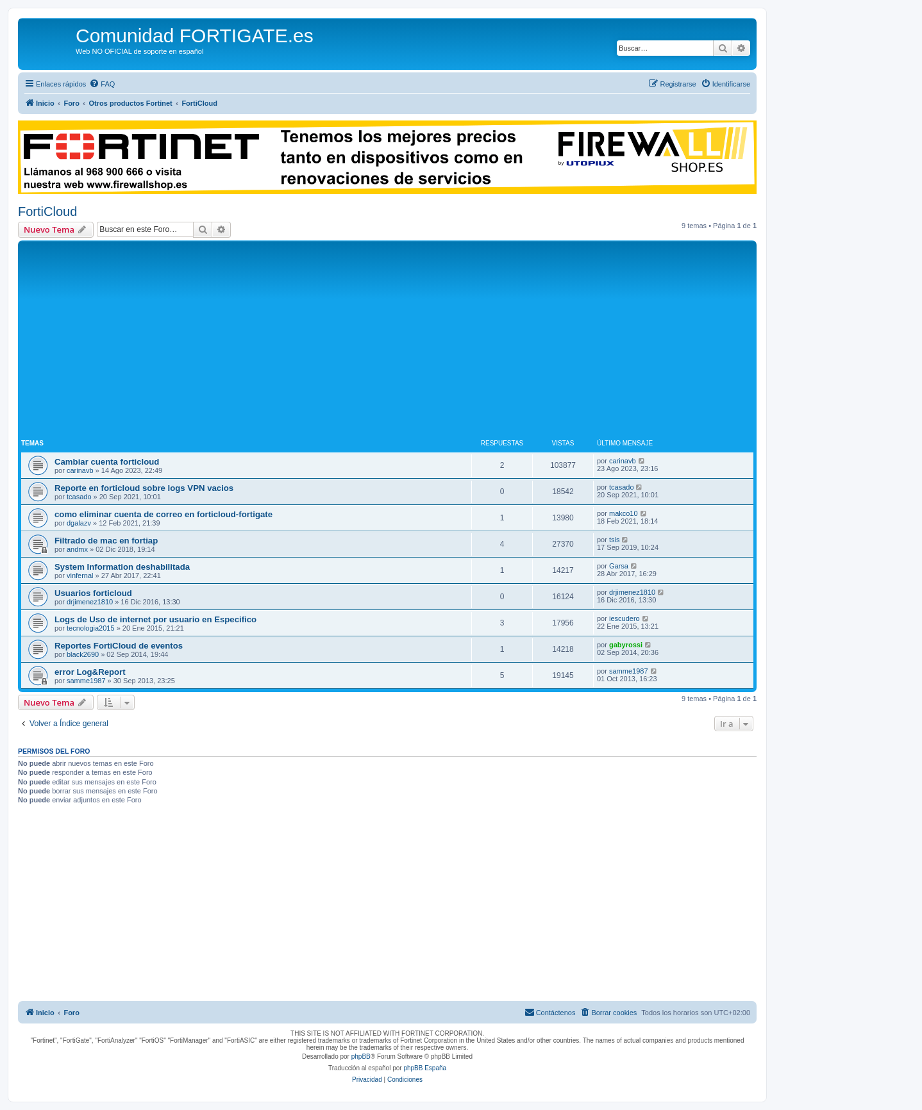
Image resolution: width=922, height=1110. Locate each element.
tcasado (79, 497)
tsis (614, 539)
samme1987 (86, 680)
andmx (77, 549)
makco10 (623, 513)
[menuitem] (102, 84)
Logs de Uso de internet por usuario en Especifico (155, 619)
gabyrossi (625, 645)
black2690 (83, 654)
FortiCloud (47, 211)
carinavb (80, 470)
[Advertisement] (387, 339)
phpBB (361, 1056)
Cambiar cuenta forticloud (106, 462)
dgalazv (79, 523)
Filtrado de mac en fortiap (106, 540)
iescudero (624, 618)
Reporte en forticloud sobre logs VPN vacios (143, 488)
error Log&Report (90, 672)
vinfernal (80, 575)
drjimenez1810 (90, 602)
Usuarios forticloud (93, 593)
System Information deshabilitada (122, 567)
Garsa (618, 566)
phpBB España (424, 1068)
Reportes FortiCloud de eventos (118, 645)
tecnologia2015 (91, 628)
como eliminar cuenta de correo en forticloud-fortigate (163, 514)
